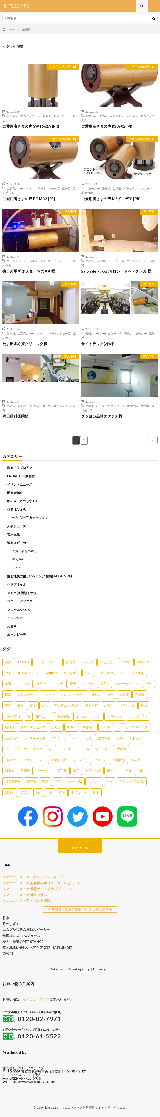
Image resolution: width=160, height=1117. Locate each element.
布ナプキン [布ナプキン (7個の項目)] (44, 684)
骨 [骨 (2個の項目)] (118, 727)
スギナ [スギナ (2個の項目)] (71, 727)
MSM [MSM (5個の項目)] (148, 684)
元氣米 (12, 626)
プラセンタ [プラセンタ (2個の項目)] (115, 716)
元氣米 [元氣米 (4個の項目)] (139, 694)
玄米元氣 (13, 534)
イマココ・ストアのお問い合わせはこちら (80, 909)
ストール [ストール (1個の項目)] (83, 749)
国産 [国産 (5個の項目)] (8, 694)
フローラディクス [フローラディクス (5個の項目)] (126, 684)
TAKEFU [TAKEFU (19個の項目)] (23, 662)
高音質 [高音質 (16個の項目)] (70, 662)
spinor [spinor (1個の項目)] (142, 771)
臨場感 (106, 188)
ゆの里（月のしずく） (23, 501)
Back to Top (80, 847)
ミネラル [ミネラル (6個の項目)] (88, 684)
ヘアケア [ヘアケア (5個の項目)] (48, 694)
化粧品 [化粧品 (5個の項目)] (96, 694)
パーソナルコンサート (31, 188)
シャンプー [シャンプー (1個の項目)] (80, 760)
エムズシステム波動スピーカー (26, 930)
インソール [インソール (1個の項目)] (59, 738)
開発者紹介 (15, 493)
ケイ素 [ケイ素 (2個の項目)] (105, 727)
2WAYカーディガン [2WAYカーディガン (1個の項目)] (19, 760)
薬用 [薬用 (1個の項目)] (76, 771)
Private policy (79, 969)
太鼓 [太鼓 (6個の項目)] (61, 684)
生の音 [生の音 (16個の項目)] (126, 662)
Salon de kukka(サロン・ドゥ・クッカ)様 (116, 271)
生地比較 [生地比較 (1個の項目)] (119, 760)
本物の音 (91, 115)
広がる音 (12, 115)
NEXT (151, 440)
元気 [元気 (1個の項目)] (89, 738)
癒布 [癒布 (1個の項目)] (129, 771)
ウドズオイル (16, 584)
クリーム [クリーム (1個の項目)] (100, 760)
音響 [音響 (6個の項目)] (73, 684)
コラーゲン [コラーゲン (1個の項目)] (44, 771)
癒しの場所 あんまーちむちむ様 (29, 271)
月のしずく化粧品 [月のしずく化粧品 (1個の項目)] (131, 781)
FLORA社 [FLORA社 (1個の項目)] (64, 749)
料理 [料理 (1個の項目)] (62, 792)
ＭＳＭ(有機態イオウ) (22, 593)
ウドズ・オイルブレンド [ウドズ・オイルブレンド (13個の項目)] (22, 673)
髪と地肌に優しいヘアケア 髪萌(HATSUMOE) (39, 576)
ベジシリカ (15, 618)
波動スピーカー (18, 543)
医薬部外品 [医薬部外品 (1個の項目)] (59, 760)
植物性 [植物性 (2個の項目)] (9, 727)
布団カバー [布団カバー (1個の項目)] (93, 771)
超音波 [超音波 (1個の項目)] (9, 771)
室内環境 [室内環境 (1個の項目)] (104, 738)
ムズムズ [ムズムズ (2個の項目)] (82, 716)
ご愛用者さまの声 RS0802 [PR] (107, 126)
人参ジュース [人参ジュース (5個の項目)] (26, 694)
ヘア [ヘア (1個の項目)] (76, 738)
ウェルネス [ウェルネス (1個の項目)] (103, 749)
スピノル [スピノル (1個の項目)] (94, 781)
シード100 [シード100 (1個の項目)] (74, 781)
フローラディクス (19, 601)
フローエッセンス (19, 609)
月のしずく (10, 924)
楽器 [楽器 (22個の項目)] (8, 662)
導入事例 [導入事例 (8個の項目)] (138, 673)
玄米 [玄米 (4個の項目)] (110, 694)
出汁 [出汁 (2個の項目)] (98, 716)
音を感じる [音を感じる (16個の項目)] (108, 662)
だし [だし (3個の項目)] (45, 705)
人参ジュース (16, 526)
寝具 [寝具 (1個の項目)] (45, 781)
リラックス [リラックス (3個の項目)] (127, 705)
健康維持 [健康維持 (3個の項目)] (91, 705)
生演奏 (11, 188)
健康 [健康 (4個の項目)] (20, 705)
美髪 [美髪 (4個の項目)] (8, 705)
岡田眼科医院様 (15, 416)
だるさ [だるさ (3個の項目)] (108, 705)
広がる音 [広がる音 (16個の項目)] (87, 662)
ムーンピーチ (16, 634)
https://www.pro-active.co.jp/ (33, 1082)
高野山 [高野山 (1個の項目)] (31, 781)
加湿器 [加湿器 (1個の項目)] (9, 792)
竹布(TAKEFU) (17, 509)
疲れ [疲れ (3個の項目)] (144, 705)
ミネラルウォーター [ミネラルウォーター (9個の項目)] (111, 673)
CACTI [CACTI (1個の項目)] (25, 792)
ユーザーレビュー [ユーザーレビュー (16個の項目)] (47, 662)
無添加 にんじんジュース (21, 936)
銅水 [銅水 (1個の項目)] (110, 781)
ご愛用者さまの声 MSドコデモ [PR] (110, 198)
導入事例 (70, 211)
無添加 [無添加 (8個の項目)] (9, 684)
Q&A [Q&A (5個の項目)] (104, 684)
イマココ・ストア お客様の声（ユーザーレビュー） (41, 883)
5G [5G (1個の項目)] (38, 792)
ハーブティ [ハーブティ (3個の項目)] (13, 716)
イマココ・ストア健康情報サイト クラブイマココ (92, 1107)
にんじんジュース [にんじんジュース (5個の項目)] (73, 694)
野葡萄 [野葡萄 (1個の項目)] (25, 771)
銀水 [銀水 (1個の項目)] (96, 792)
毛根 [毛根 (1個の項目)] (50, 792)
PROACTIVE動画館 (21, 476)
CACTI (7, 953)
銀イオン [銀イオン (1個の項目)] (113, 771)
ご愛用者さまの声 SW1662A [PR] (30, 126)
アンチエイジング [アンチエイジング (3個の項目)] (66, 705)
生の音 (103, 115)
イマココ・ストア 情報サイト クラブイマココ (36, 889)
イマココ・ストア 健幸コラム (24, 895)
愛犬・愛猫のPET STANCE (22, 941)
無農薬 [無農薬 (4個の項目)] (124, 694)
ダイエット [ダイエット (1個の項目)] (79, 792)
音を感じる (117, 115)
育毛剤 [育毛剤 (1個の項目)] (62, 771)
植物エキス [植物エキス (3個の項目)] (44, 716)
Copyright (101, 969)
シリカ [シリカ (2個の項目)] (56, 727)
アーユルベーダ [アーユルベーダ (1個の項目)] (136, 727)
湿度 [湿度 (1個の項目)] (57, 781)
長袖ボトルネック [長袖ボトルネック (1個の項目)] (128, 738)
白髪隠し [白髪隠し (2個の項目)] (88, 727)
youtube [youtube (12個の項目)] (51, 673)
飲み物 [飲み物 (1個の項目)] (136, 760)
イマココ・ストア (36, 999)
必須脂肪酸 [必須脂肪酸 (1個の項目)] (13, 781)
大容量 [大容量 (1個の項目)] (121, 749)
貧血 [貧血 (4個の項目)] (33, 705)
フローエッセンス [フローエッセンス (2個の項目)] (33, 727)
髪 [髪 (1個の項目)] (50, 749)
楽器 (56, 115)
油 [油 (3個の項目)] (28, 716)
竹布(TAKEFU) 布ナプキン (30, 518)
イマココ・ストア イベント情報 (26, 901)
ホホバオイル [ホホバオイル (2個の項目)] (138, 716)
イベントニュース (19, 484)
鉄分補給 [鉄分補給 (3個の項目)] (64, 716)
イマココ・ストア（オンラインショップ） (34, 877)
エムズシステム (30, 115)
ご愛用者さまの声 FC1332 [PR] (28, 198)
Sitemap (57, 969)
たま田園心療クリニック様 (24, 343)
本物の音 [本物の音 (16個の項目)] (143, 662)
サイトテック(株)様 (97, 343)
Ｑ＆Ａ (16, 568)
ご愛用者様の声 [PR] (63, 66)
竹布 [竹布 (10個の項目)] (88, 673)
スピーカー (92, 188)
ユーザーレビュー (59, 260)
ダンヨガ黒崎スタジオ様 (101, 416)
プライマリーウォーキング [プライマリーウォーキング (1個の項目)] (24, 749)
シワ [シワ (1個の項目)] (42, 760)
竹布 (5, 918)
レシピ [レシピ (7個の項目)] (25, 684)
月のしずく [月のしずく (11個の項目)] (71, 673)
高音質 (47, 115)
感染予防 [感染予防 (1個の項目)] (11, 738)
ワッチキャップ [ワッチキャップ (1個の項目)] (35, 738)
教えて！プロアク (19, 468)
